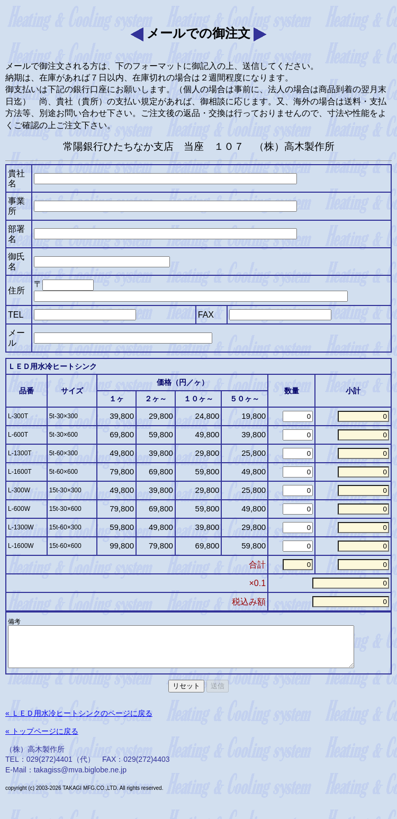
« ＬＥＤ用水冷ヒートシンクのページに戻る (78, 721)
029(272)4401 (49, 767)
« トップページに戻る (41, 739)
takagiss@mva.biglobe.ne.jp (80, 777)
